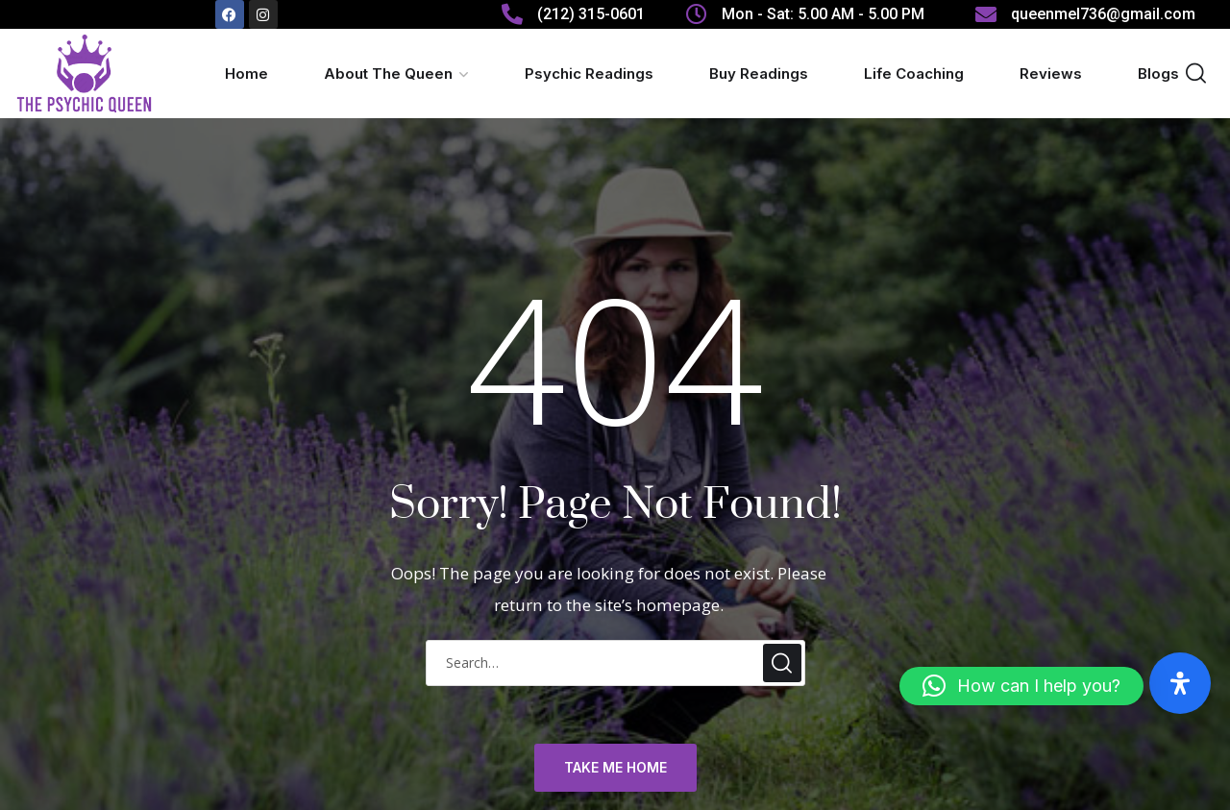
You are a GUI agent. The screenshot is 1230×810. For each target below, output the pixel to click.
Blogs (1158, 73)
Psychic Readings (589, 73)
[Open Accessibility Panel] (1180, 683)
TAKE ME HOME (615, 768)
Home (246, 73)
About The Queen (388, 73)
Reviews (1051, 73)
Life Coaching (914, 73)
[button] (1021, 686)
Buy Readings (758, 73)
